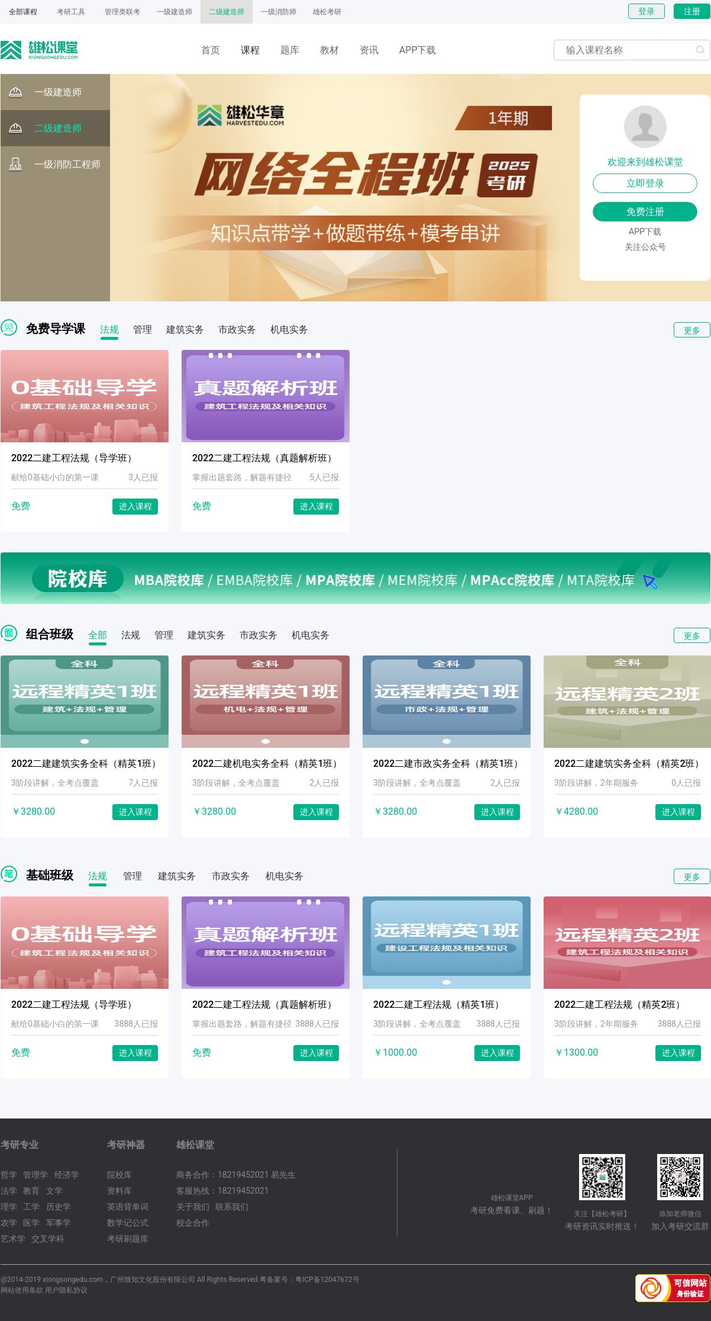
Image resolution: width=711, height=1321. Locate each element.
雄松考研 (327, 12)
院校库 (119, 1174)
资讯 (369, 50)
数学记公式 (127, 1222)
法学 (9, 1190)
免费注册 (645, 211)
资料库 (119, 1190)
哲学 (9, 1174)
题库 (289, 50)
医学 (31, 1222)
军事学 (58, 1222)
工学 (31, 1206)
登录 (646, 11)
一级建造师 (174, 12)
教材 (329, 50)
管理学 (35, 1174)
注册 (692, 11)
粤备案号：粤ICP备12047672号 (310, 1279)
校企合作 (192, 1222)
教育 (31, 1190)
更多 (692, 330)
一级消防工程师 (54, 165)
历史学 (58, 1206)
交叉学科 (47, 1238)
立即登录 (645, 183)
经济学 (66, 1174)
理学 (9, 1206)
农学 (9, 1222)
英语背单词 (127, 1206)
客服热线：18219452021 (222, 1190)
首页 (210, 50)
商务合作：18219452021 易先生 (236, 1174)
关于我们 (192, 1206)
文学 (54, 1190)
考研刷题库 (127, 1238)
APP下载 (418, 50)
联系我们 (231, 1206)
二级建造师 (226, 12)
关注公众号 (645, 247)
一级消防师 (278, 12)
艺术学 (13, 1238)
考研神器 (126, 1144)
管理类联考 (122, 12)
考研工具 (71, 12)
